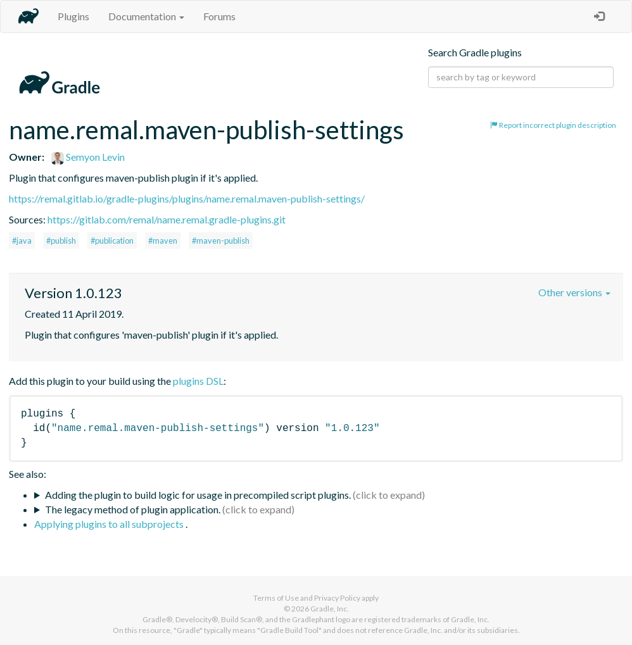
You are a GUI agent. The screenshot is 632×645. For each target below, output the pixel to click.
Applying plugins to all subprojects (110, 524)
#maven (162, 240)
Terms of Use (276, 598)
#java (22, 240)
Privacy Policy (337, 598)
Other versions (574, 292)
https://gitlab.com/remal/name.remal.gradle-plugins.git (166, 219)
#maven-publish (221, 240)
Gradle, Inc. (329, 608)
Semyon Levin (88, 157)
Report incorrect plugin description (553, 125)
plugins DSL (198, 381)
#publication (112, 240)
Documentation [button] (146, 16)
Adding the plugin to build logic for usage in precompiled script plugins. (198, 495)
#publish (61, 240)
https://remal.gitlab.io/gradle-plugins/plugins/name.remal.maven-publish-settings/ (187, 198)
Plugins (73, 16)
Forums (219, 16)
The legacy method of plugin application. (132, 509)
